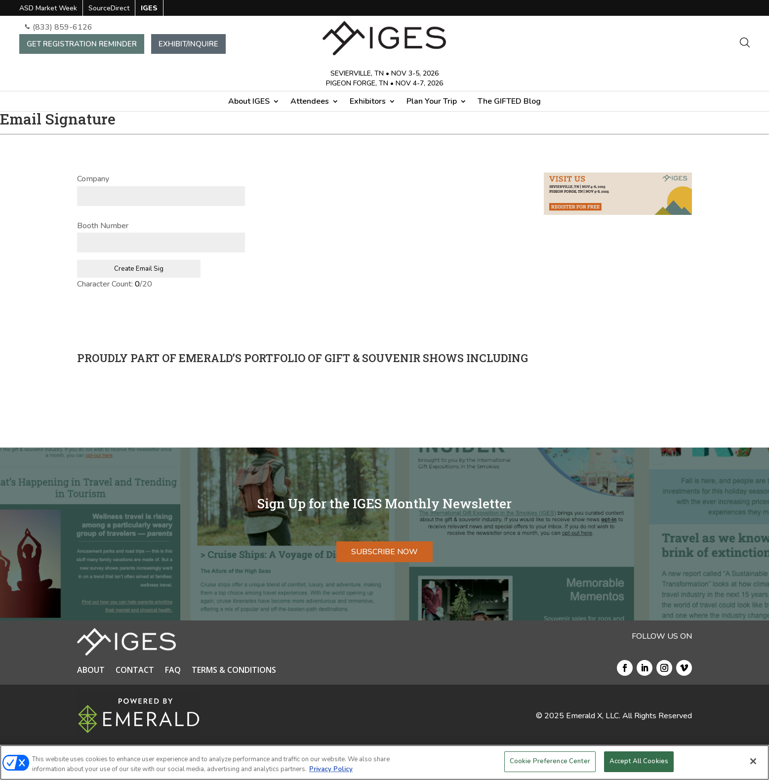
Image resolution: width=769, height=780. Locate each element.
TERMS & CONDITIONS (234, 670)
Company (96, 178)
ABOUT (91, 670)
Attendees (309, 102)
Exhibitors (368, 102)
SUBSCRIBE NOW (384, 551)
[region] (384, 762)
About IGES (249, 102)
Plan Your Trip (431, 102)
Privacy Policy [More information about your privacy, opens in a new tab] (331, 769)
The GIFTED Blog (509, 102)
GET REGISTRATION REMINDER (82, 44)
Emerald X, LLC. (593, 715)
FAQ (173, 670)
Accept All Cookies (638, 761)
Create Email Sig (138, 268)
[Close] (753, 761)
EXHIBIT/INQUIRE (188, 44)
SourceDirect (108, 9)
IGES (149, 9)
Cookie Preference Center (550, 761)
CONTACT (135, 670)
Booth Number (105, 225)
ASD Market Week (48, 9)
